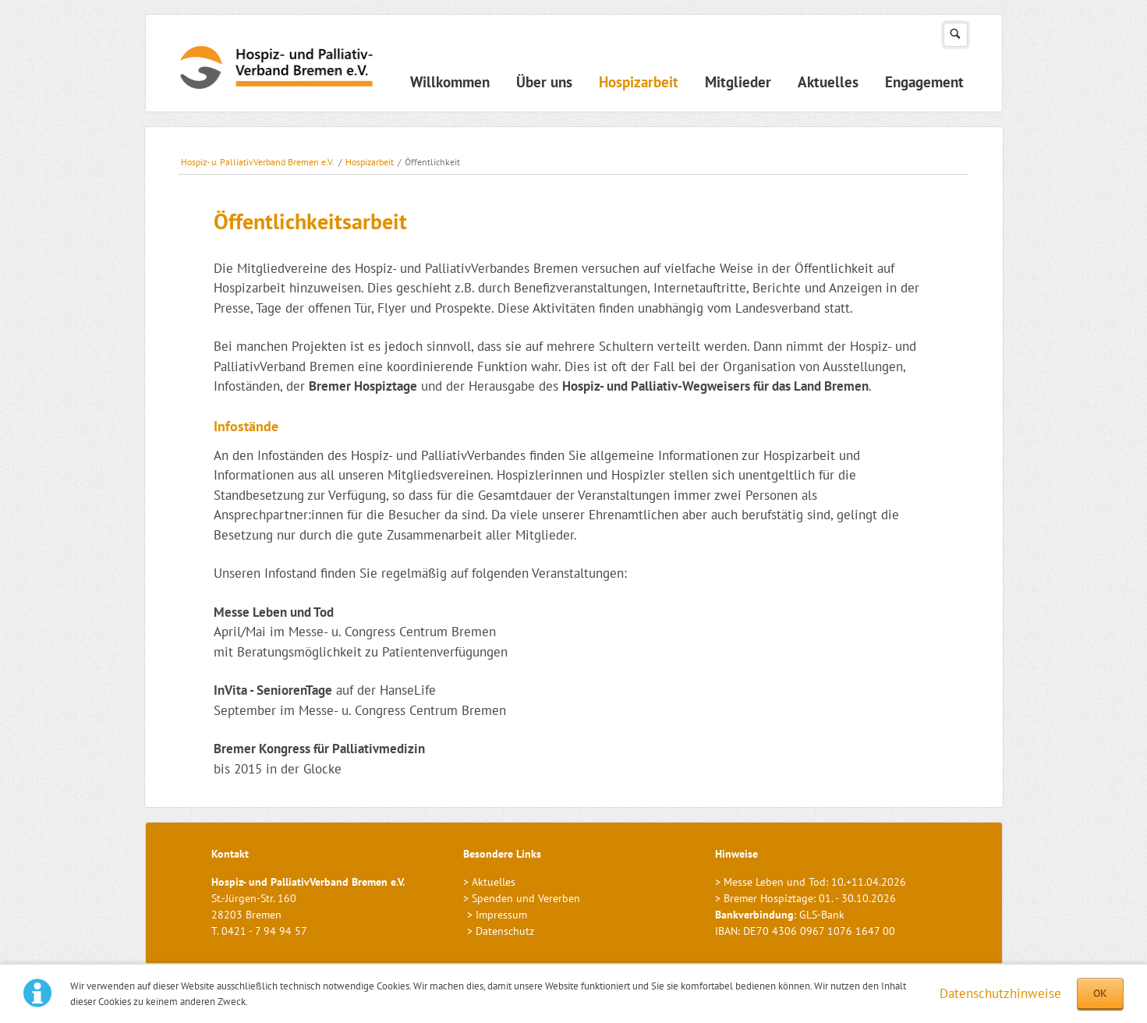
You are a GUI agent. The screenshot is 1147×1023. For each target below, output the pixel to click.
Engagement (924, 82)
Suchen (955, 34)
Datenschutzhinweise (1000, 993)
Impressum (501, 915)
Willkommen (450, 82)
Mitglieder (738, 82)
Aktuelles (828, 82)
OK (1100, 993)
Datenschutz (505, 931)
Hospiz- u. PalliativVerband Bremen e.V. (258, 162)
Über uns (544, 82)
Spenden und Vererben (526, 898)
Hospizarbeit (638, 82)
